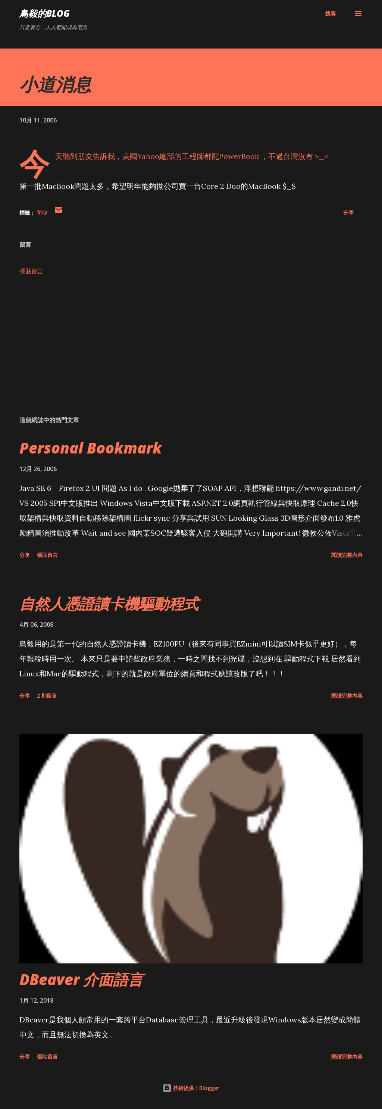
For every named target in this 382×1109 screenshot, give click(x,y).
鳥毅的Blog (44, 13)
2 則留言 (47, 695)
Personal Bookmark (90, 447)
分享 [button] (348, 212)
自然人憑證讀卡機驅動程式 (108, 603)
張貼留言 (31, 271)
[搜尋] (330, 13)
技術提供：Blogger (191, 1087)
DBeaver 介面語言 (81, 979)
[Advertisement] (191, 351)
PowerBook (240, 156)
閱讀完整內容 (347, 554)
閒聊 (42, 212)
